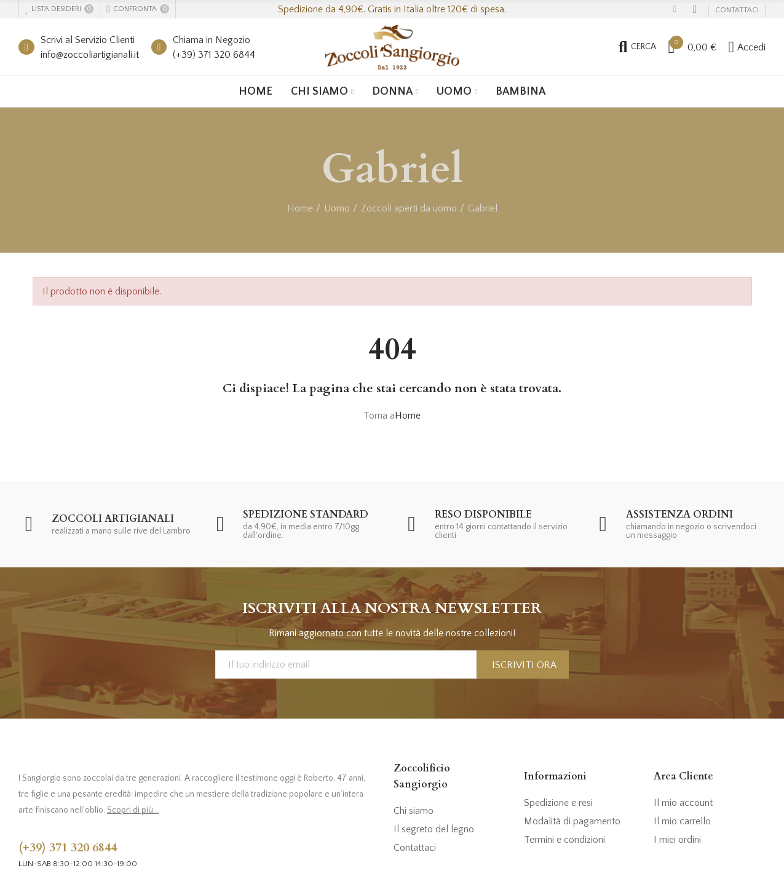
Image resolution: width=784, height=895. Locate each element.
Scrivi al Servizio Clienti (88, 39)
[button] (737, 10)
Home (408, 415)
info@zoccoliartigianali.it (90, 54)
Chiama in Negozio (211, 39)
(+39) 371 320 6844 (214, 54)
